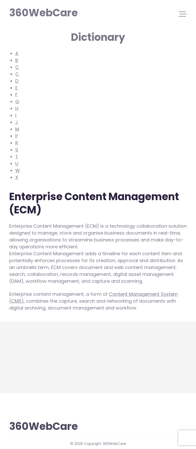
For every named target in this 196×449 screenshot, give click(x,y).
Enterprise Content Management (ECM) (54, 360)
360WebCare (33, 12)
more (15, 373)
